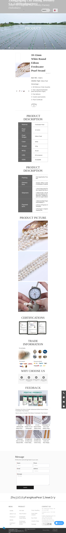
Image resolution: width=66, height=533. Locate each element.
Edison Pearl (41, 48)
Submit (25, 487)
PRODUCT (19, 48)
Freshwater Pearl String (29, 48)
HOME (12, 48)
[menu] (23, 10)
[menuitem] (23, 10)
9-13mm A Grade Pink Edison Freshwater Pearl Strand (32, 413)
